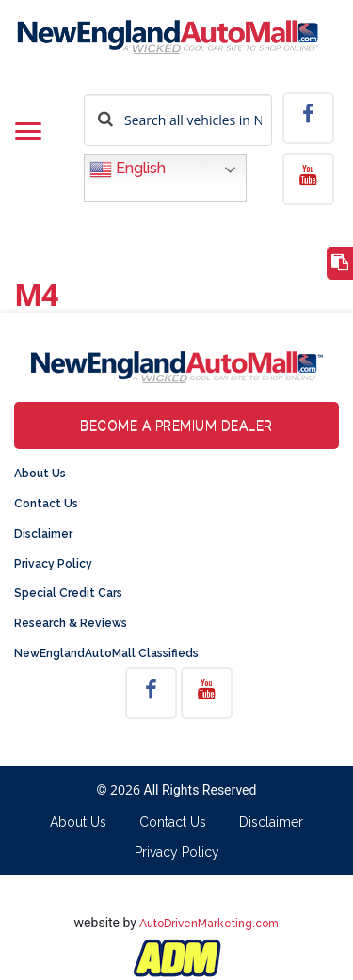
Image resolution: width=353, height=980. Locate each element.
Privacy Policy (53, 563)
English (127, 169)
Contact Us (46, 503)
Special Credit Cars (68, 593)
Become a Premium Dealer (176, 425)
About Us (40, 473)
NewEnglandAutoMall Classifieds (106, 653)
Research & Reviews (70, 623)
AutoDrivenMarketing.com (209, 923)
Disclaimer (43, 533)
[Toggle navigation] (28, 132)
